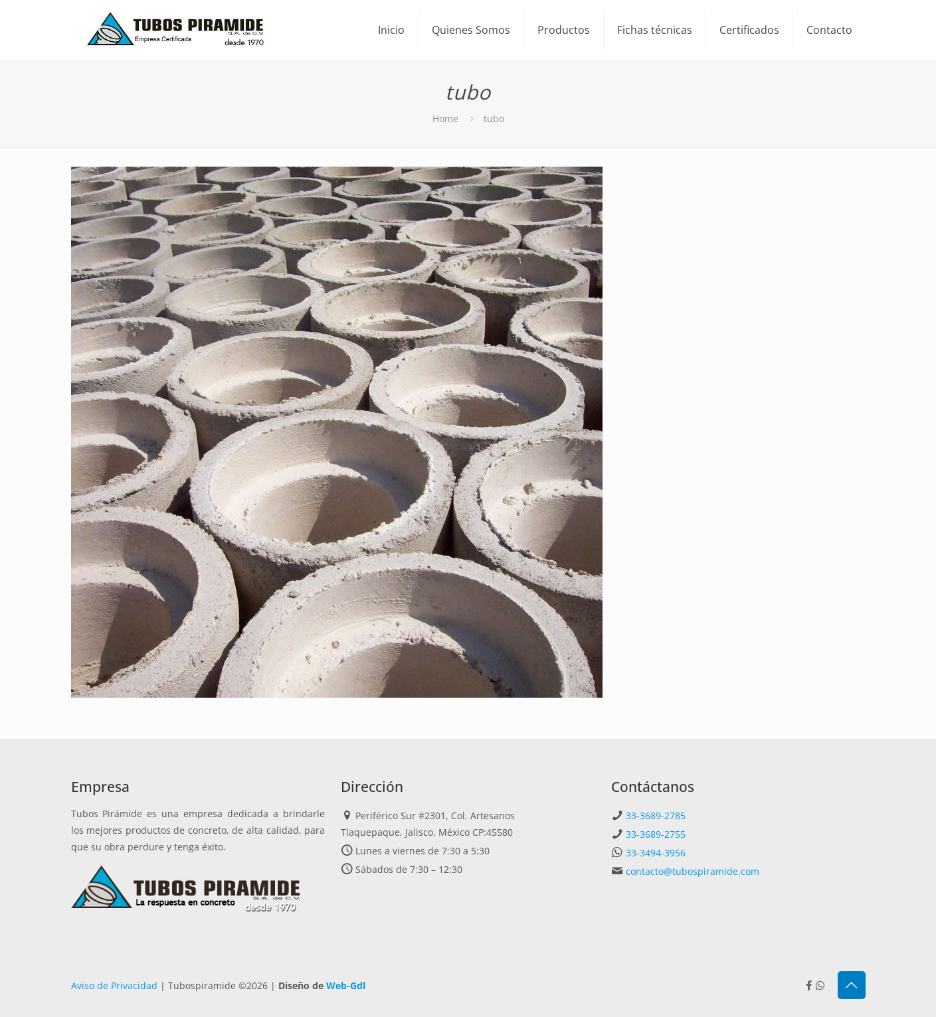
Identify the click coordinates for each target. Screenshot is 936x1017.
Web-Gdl (345, 985)
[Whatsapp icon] (820, 985)
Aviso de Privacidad (114, 985)
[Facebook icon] (809, 985)
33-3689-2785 (656, 815)
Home (445, 118)
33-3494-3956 (656, 852)
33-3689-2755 (656, 834)
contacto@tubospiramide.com (692, 871)
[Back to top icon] (852, 985)
